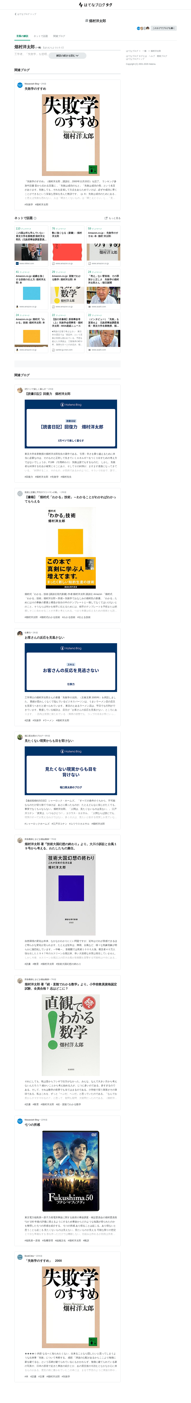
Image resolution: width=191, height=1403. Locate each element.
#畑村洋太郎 (41, 204)
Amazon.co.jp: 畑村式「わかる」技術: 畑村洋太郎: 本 (30, 321)
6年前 (47, 736)
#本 (26, 1376)
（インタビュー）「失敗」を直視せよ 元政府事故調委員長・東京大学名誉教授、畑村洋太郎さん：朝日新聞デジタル (103, 323)
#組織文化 (60, 1240)
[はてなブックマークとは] (35, 218)
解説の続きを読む (67, 55)
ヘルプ (152, 56)
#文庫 (41, 1376)
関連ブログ (59, 36)
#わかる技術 (68, 617)
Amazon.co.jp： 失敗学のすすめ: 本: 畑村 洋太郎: (103, 235)
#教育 (36, 964)
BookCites (29, 1256)
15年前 (39, 1256)
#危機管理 (47, 1240)
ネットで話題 (41, 36)
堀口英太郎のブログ (34, 736)
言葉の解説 (22, 36)
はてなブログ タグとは (136, 56)
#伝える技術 (84, 617)
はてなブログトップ (135, 59)
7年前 (53, 839)
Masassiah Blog (32, 84)
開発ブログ (162, 56)
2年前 (63, 492)
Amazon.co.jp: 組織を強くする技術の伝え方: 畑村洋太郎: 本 (31, 279)
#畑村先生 (66, 476)
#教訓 (86, 1240)
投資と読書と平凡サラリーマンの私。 (42, 492)
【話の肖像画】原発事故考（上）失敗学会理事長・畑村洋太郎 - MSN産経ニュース (67, 322)
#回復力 (29, 476)
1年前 (43, 84)
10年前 (44, 1120)
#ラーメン (48, 720)
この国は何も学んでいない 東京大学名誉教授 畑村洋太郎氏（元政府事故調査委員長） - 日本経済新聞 (31, 237)
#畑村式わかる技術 (50, 617)
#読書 (28, 720)
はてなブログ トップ (25, 14)
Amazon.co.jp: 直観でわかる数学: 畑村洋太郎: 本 (66, 278)
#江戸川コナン (59, 823)
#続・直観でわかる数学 (68, 1104)
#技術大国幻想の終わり (68, 964)
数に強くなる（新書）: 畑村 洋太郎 (67, 235)
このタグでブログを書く (164, 28)
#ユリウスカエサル (79, 823)
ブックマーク (23, 228)
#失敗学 (29, 204)
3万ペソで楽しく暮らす (35, 389)
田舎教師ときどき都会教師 (37, 839)
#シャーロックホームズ (37, 823)
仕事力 (28, 632)
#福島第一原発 (32, 1240)
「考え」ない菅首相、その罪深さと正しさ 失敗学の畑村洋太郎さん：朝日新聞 (103, 279)
